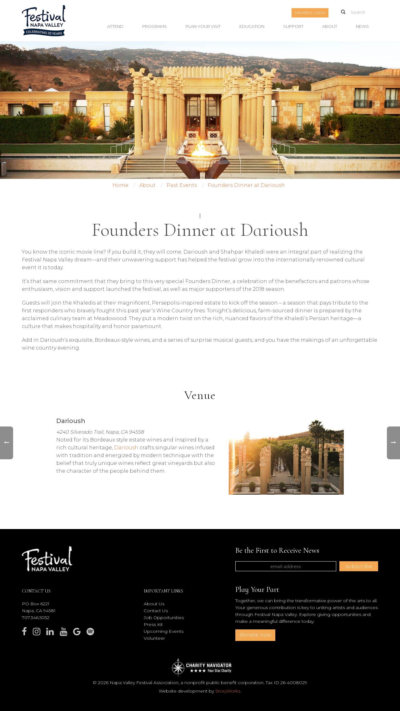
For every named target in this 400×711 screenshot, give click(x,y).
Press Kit (153, 624)
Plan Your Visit (203, 26)
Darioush (126, 448)
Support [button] (293, 26)
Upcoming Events (163, 631)
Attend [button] (115, 26)
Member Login (310, 12)
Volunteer (154, 638)
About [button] (329, 26)
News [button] (362, 26)
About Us (154, 604)
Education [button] (251, 26)
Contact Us (156, 610)
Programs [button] (154, 26)
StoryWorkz (227, 691)
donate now (255, 635)
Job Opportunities (164, 617)
